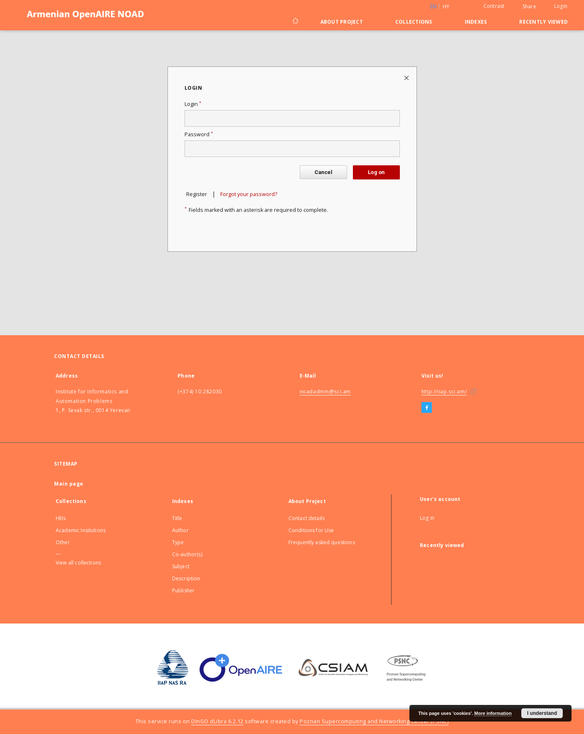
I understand (542, 713)
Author (180, 530)
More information (493, 713)
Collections (413, 21)
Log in (427, 517)
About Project (341, 21)
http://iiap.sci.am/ (444, 391)
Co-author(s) (187, 554)
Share (529, 6)
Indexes (476, 21)
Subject (181, 566)
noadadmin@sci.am (325, 391)
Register (196, 194)
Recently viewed (543, 21)
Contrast (494, 6)
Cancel (323, 172)
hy (446, 6)
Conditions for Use (311, 530)
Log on (376, 172)
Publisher (183, 590)
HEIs (61, 518)
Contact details (306, 518)
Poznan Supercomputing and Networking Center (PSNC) (374, 721)
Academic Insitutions (81, 530)
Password (199, 134)
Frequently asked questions (321, 542)
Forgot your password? (248, 194)
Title (177, 518)
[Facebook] (426, 408)
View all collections (78, 562)
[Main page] (295, 21)
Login (560, 6)
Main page (69, 483)
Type (178, 542)
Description (186, 578)
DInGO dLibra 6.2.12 (217, 721)
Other (63, 542)
